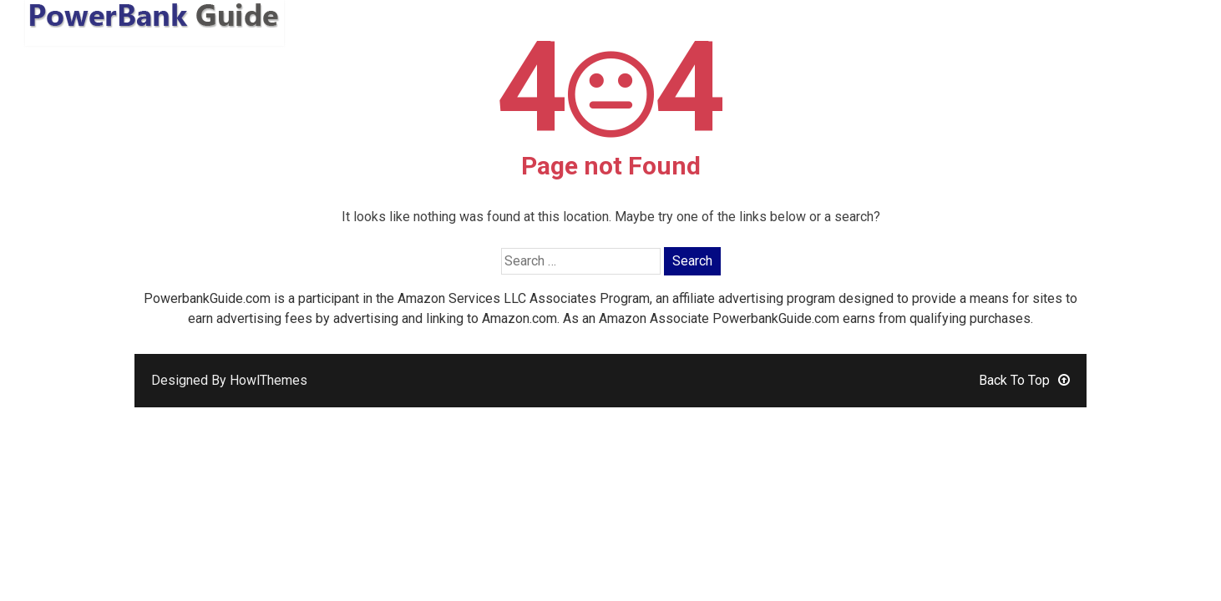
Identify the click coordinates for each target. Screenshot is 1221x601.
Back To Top (1024, 380)
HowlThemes (268, 380)
